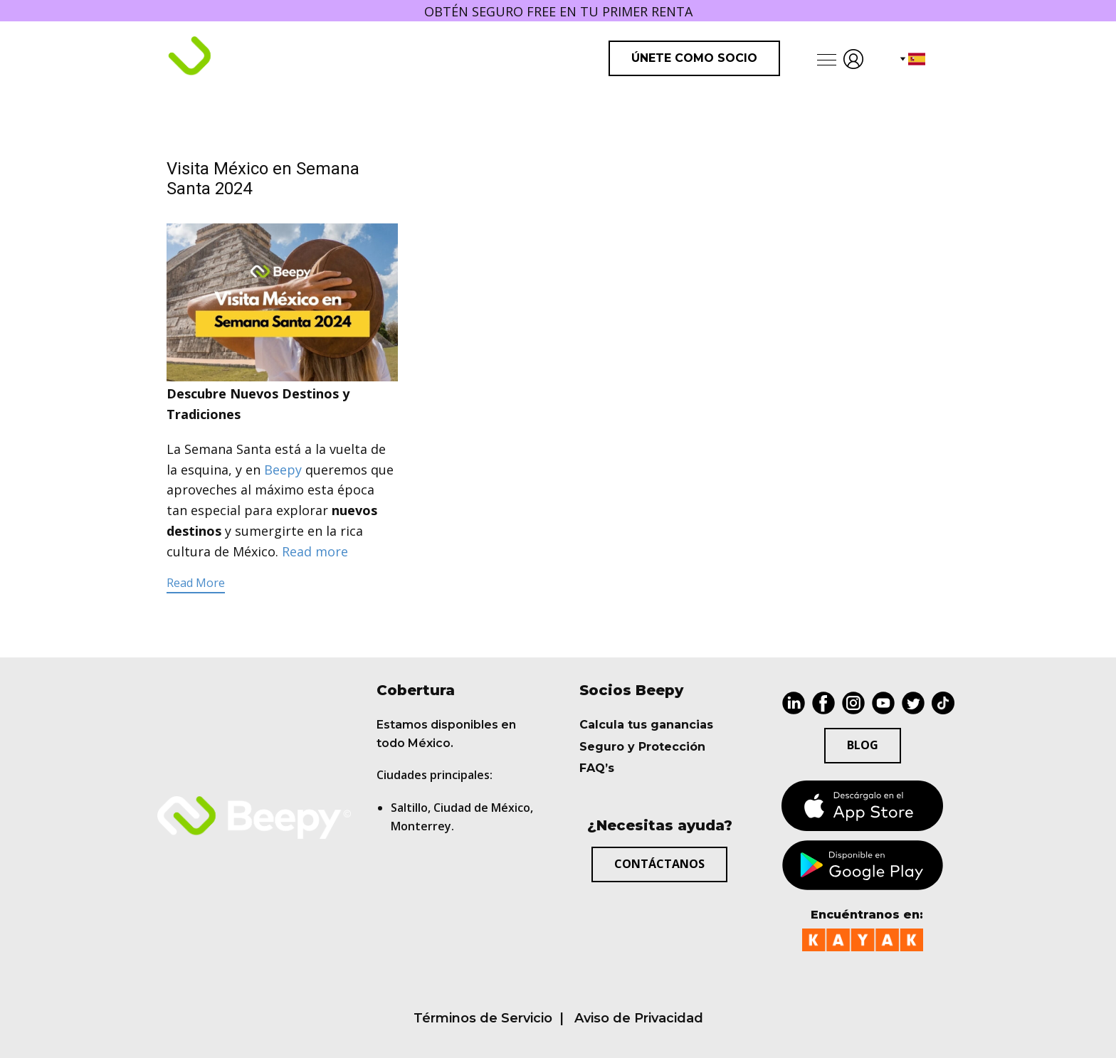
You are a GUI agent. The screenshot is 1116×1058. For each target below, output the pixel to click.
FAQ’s (596, 768)
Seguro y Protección (642, 746)
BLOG (862, 745)
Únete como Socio (694, 58)
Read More (196, 583)
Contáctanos (659, 864)
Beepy (283, 469)
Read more (315, 551)
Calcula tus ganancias (646, 724)
